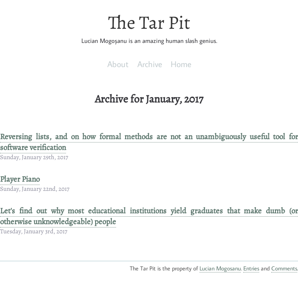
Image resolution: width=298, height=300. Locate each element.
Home (181, 63)
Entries (251, 268)
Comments (284, 268)
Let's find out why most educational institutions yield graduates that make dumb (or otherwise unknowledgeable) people (149, 216)
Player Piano (20, 179)
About (118, 63)
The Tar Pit (149, 22)
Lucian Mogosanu (220, 268)
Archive (149, 63)
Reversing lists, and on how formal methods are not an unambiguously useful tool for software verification (149, 142)
